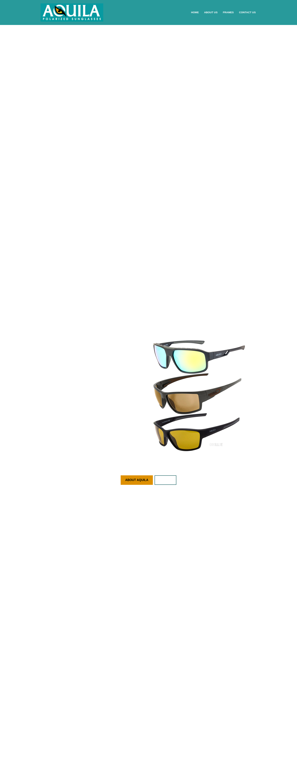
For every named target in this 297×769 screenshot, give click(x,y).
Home (195, 12)
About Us (210, 12)
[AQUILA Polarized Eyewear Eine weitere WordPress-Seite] (72, 12)
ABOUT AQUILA (136, 480)
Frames (228, 12)
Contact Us (247, 12)
